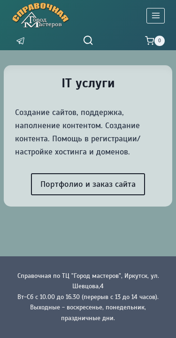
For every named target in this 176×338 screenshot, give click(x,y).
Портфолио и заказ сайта (88, 184)
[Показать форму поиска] (88, 40)
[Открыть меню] (155, 15)
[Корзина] (155, 41)
